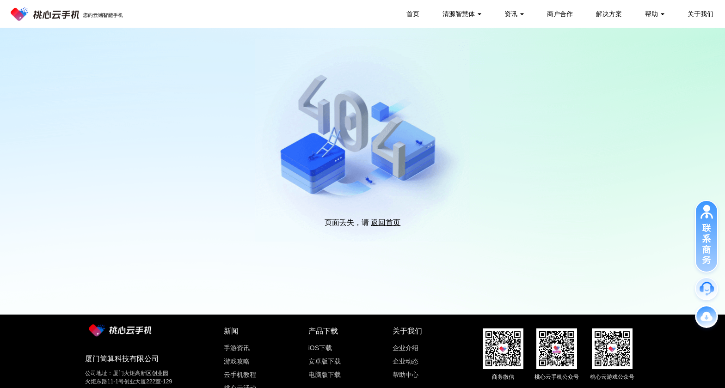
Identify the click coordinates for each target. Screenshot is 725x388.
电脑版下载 (324, 374)
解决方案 (609, 14)
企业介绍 (405, 348)
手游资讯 (237, 348)
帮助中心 (405, 374)
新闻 (231, 331)
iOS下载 (320, 348)
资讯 (510, 14)
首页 (412, 14)
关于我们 (700, 14)
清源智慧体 (458, 14)
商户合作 (560, 14)
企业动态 (405, 361)
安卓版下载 (324, 361)
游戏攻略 (237, 361)
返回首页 (385, 222)
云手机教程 (240, 374)
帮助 (651, 14)
